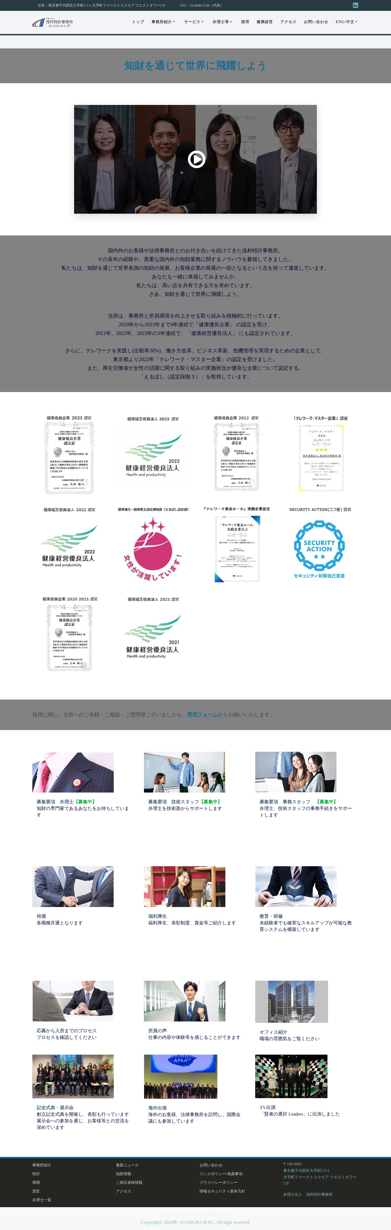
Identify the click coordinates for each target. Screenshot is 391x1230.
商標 (36, 1183)
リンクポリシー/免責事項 (221, 1174)
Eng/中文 (345, 22)
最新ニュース (127, 1165)
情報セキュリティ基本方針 (222, 1191)
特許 (36, 1174)
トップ (138, 22)
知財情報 (123, 1174)
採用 (245, 22)
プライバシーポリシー (219, 1183)
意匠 (36, 1191)
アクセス (288, 22)
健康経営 (265, 22)
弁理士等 (221, 22)
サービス (192, 22)
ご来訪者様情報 (129, 1183)
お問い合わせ (316, 22)
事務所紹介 (162, 22)
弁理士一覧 (41, 1200)
